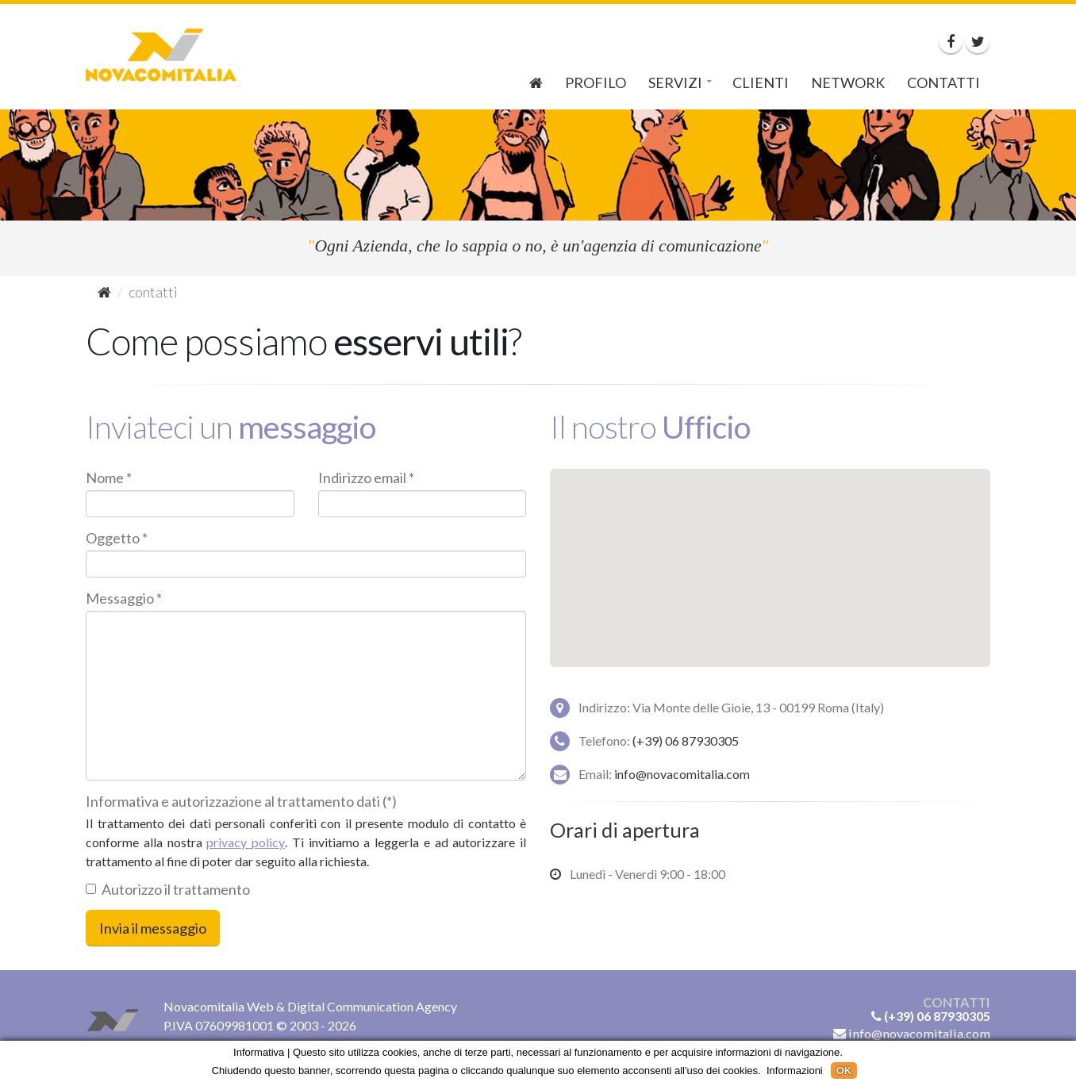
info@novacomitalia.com (682, 773)
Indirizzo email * (366, 477)
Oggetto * (117, 538)
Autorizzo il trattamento (168, 889)
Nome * (109, 477)
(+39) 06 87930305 (685, 740)
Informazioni (795, 1070)
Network (848, 82)
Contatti (943, 82)
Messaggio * (124, 598)
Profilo (595, 82)
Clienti (760, 82)
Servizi (675, 82)
